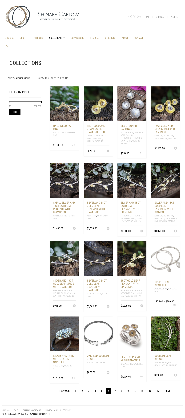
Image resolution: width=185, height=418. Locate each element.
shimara (9, 38)
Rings (55, 366)
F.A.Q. (16, 410)
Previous (64, 390)
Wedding (38, 38)
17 (158, 390)
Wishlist (175, 17)
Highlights (101, 136)
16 (150, 390)
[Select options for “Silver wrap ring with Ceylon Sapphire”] (74, 378)
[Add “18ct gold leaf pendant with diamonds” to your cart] (141, 306)
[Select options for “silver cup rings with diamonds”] (141, 376)
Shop (22, 38)
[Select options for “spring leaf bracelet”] (175, 305)
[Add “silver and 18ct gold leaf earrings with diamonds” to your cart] (175, 231)
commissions (77, 38)
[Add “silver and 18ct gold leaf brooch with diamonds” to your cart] (108, 306)
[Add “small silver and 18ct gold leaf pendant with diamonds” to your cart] (74, 229)
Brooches (91, 294)
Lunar (123, 141)
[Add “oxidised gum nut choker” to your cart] (108, 373)
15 (142, 390)
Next (167, 390)
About (125, 38)
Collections (55, 38)
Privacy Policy (51, 410)
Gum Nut (91, 362)
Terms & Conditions (32, 410)
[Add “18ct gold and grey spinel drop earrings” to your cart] (175, 148)
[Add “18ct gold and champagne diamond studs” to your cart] (108, 151)
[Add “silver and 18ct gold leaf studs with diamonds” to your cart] (74, 306)
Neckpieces (58, 216)
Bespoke (94, 38)
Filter (14, 112)
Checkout (160, 17)
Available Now (59, 132)
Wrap (55, 368)
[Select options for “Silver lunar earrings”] (141, 153)
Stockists (110, 38)
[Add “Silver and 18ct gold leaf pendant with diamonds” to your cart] (108, 229)
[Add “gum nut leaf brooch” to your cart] (175, 375)
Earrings (91, 136)
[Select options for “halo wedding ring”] (74, 145)
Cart (147, 17)
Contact (138, 38)
